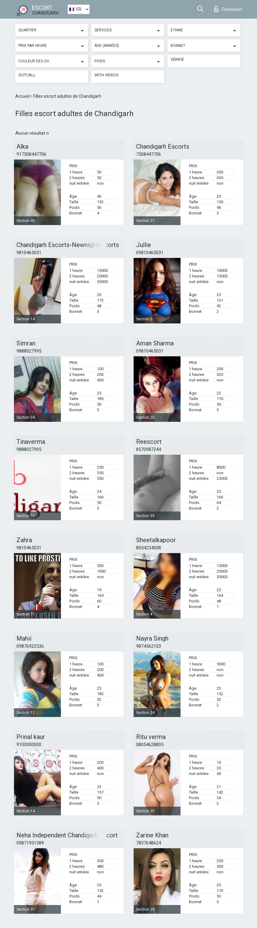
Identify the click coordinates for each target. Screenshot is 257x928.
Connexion (228, 9)
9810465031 (28, 252)
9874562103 (148, 646)
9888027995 (28, 351)
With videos (106, 75)
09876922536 (30, 646)
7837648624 (148, 843)
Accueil (22, 96)
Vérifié (177, 59)
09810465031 (149, 252)
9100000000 (28, 744)
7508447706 (148, 154)
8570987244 (148, 449)
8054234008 (148, 548)
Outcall (27, 75)
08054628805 (149, 744)
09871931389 (30, 843)
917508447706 (31, 154)
